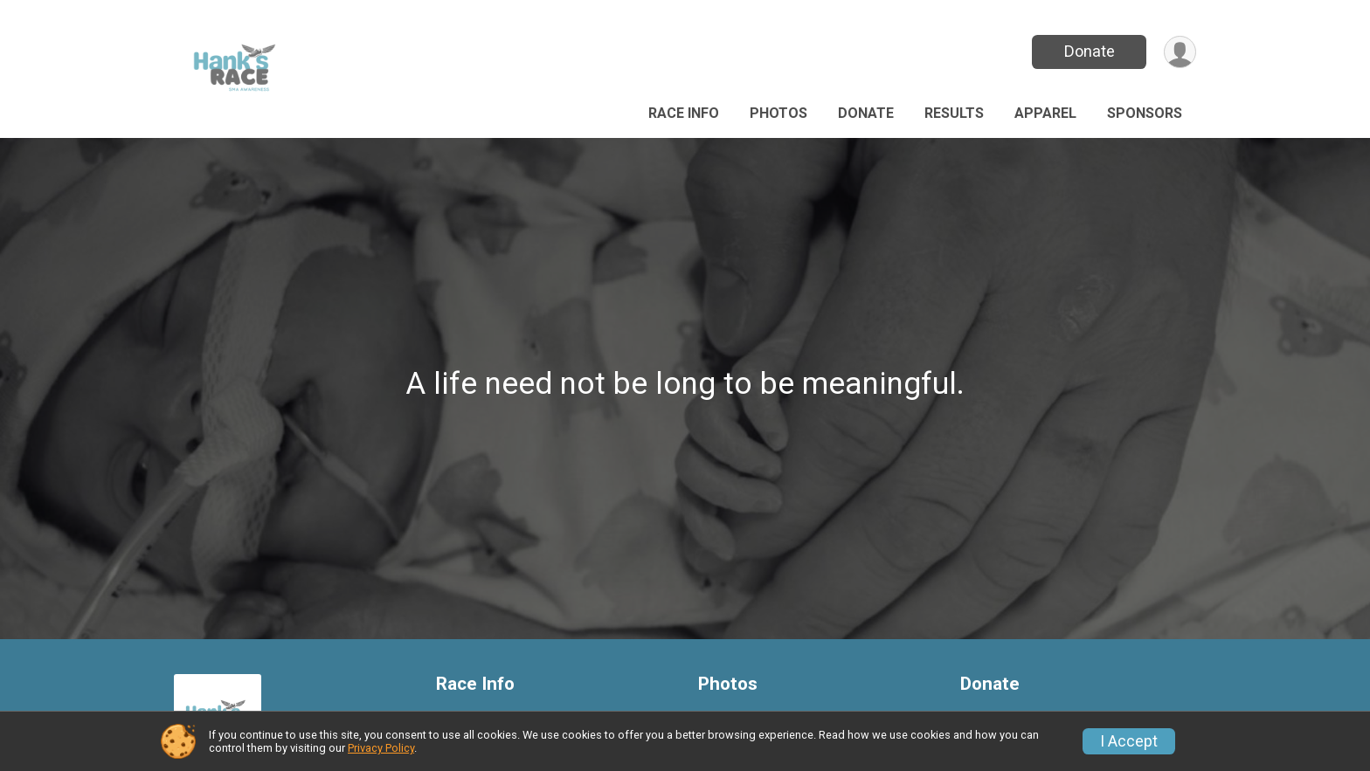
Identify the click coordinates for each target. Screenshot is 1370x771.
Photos (778, 113)
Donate (1089, 51)
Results (954, 113)
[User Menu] (1180, 52)
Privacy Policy (381, 747)
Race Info (683, 113)
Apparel (1045, 113)
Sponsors (1144, 113)
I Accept (1129, 741)
